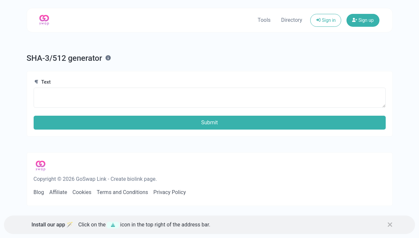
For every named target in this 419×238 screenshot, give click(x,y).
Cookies (82, 192)
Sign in (326, 20)
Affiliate (58, 192)
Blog (39, 192)
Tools (264, 20)
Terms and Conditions (122, 192)
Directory (291, 20)
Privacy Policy (169, 192)
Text (42, 82)
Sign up (363, 20)
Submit (209, 122)
